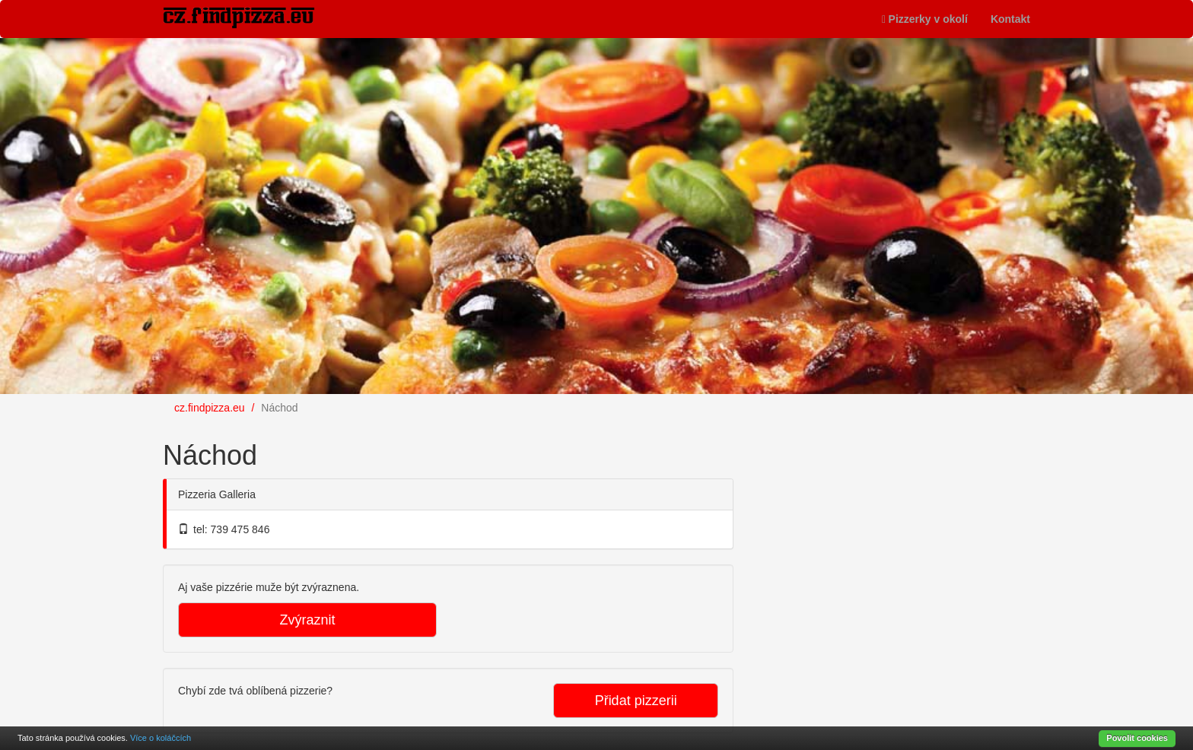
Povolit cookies (1137, 737)
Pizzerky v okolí (925, 19)
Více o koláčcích (160, 737)
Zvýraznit (307, 620)
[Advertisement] (870, 520)
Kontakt (1010, 19)
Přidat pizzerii (636, 700)
